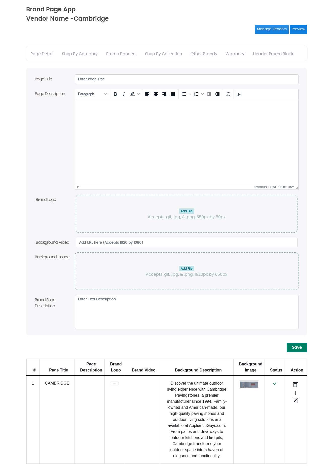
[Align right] (164, 94)
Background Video (52, 242)
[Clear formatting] (228, 94)
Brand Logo (46, 200)
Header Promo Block (273, 54)
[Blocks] (92, 94)
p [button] (78, 187)
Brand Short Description (45, 303)
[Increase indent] (217, 94)
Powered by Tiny (281, 187)
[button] (134, 94)
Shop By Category (80, 54)
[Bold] (115, 94)
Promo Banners (121, 54)
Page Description (50, 94)
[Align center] (156, 94)
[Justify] (173, 94)
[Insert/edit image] (239, 94)
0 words (260, 187)
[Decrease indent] (209, 94)
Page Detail (41, 54)
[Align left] (147, 94)
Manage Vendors (272, 29)
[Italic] (124, 94)
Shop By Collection (163, 54)
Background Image (52, 257)
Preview (298, 29)
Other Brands (204, 54)
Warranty (235, 54)
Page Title (43, 79)
